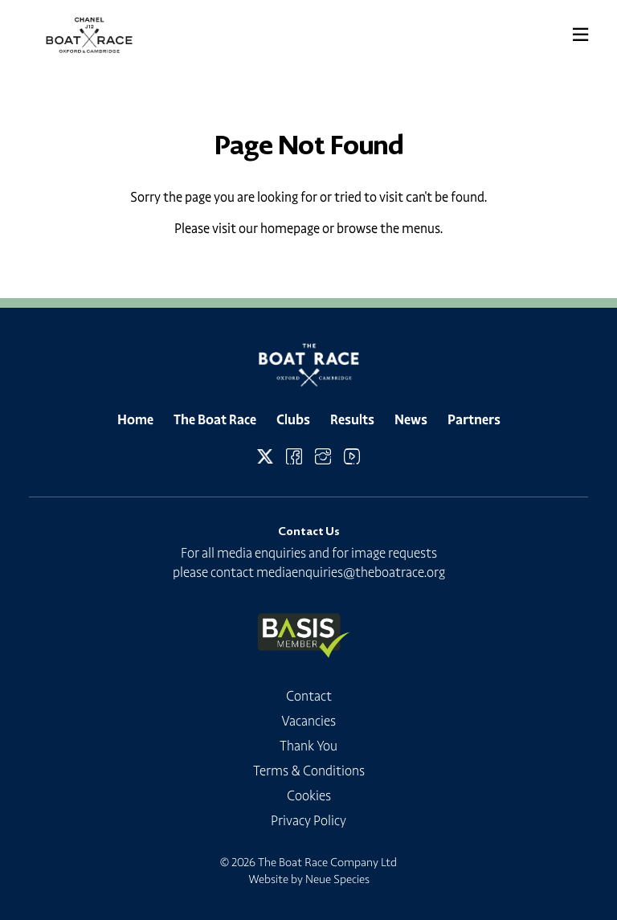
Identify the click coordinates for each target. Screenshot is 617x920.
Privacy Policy (308, 820)
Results (352, 419)
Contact (309, 696)
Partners (474, 419)
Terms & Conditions (309, 771)
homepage (290, 228)
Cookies (309, 795)
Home (135, 419)
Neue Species (337, 879)
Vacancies (308, 721)
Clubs (293, 419)
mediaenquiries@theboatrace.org (350, 572)
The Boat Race (215, 419)
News (410, 419)
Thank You (308, 746)
